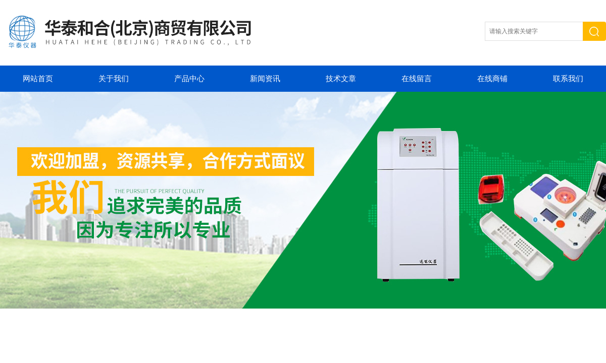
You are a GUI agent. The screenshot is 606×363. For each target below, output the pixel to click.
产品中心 (189, 79)
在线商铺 (492, 79)
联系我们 (568, 79)
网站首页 (38, 79)
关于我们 (113, 79)
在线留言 (416, 79)
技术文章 (341, 79)
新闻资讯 (265, 79)
